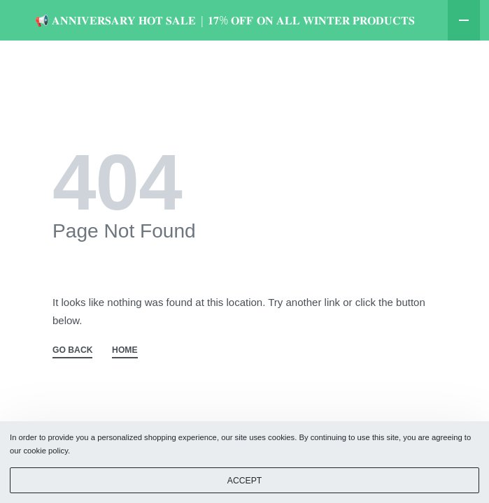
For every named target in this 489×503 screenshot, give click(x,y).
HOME (125, 390)
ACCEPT (244, 481)
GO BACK (72, 390)
